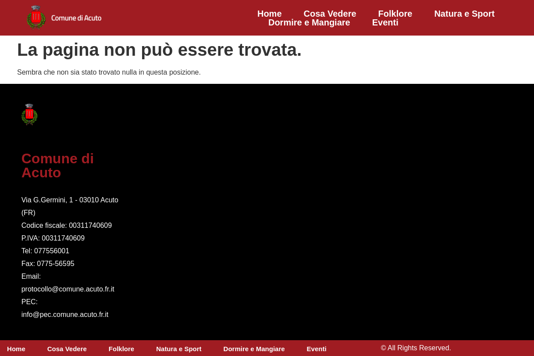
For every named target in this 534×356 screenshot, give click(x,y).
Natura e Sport (464, 13)
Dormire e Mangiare (309, 22)
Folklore (395, 13)
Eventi (385, 22)
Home (269, 13)
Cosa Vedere (330, 13)
